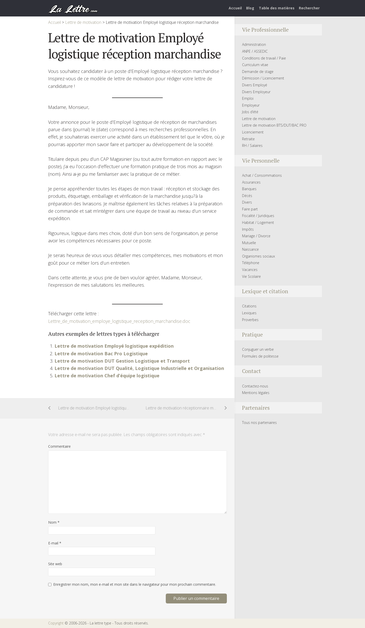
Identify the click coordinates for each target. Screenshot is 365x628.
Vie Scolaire (251, 276)
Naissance (250, 249)
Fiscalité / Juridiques (258, 215)
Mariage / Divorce (256, 235)
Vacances (250, 269)
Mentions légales (255, 392)
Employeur (251, 105)
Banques (249, 188)
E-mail (54, 543)
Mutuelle (249, 242)
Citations (249, 306)
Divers (247, 202)
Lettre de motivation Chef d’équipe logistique (106, 375)
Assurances (251, 182)
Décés (247, 195)
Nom (54, 522)
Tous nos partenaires (259, 422)
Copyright (56, 623)
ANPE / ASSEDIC (255, 51)
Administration (254, 44)
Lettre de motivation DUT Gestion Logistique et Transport (122, 361)
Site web (55, 563)
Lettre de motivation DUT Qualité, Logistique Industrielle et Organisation (139, 368)
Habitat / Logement (258, 222)
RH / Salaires (252, 145)
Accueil (235, 8)
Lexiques (249, 312)
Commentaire (59, 446)
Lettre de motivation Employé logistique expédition (114, 346)
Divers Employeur (256, 91)
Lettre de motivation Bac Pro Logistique (101, 353)
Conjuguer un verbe (258, 349)
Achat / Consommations (262, 175)
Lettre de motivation (259, 118)
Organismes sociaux (258, 256)
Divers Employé (254, 85)
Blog (250, 8)
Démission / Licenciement (263, 78)
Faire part (250, 209)
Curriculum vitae (255, 64)
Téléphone (250, 262)
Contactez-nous (255, 386)
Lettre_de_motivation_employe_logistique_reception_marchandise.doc (119, 321)
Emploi (247, 98)
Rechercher (309, 8)
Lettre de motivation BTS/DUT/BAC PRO (274, 125)
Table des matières (277, 8)
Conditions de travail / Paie (264, 58)
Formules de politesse (260, 356)
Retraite (248, 138)
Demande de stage (257, 71)
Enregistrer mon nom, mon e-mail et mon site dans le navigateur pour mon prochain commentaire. (134, 584)
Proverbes (250, 319)
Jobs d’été (250, 111)
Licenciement (253, 132)
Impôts (248, 229)
